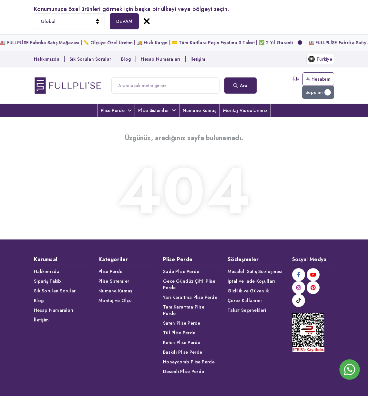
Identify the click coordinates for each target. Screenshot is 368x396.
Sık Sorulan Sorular (90, 59)
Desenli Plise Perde (183, 371)
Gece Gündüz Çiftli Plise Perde (189, 284)
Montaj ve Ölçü (115, 300)
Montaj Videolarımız (245, 110)
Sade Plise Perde (181, 271)
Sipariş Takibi (48, 281)
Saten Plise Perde (181, 323)
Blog (126, 59)
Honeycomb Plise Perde (189, 362)
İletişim (197, 59)
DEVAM (124, 21)
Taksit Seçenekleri (247, 310)
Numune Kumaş (199, 110)
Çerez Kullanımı (245, 300)
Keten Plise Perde (181, 342)
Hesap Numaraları (160, 59)
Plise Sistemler (157, 110)
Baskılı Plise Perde (182, 352)
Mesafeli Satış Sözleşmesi (255, 271)
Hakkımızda (46, 59)
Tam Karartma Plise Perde (183, 310)
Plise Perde (116, 110)
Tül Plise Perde (179, 333)
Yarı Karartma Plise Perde (190, 297)
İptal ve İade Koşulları (251, 281)
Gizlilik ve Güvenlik (248, 291)
